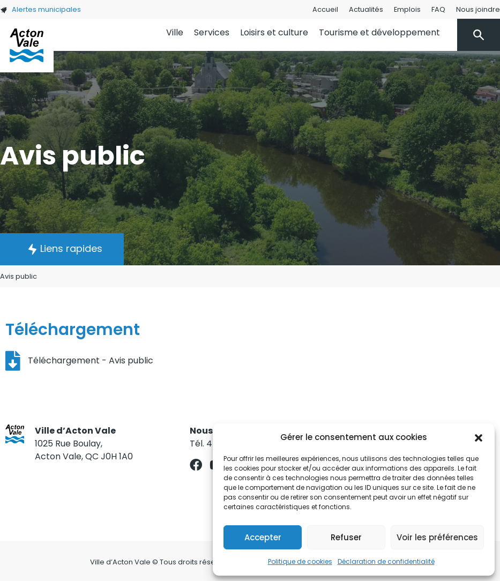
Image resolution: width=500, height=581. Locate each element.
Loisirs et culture (274, 32)
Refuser (346, 537)
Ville (174, 32)
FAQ (438, 9)
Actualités (366, 9)
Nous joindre (478, 9)
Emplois (407, 9)
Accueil (325, 9)
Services (211, 32)
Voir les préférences (437, 537)
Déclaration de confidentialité (386, 561)
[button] (478, 437)
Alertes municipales (40, 9)
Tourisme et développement (379, 32)
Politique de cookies (300, 561)
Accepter (262, 537)
